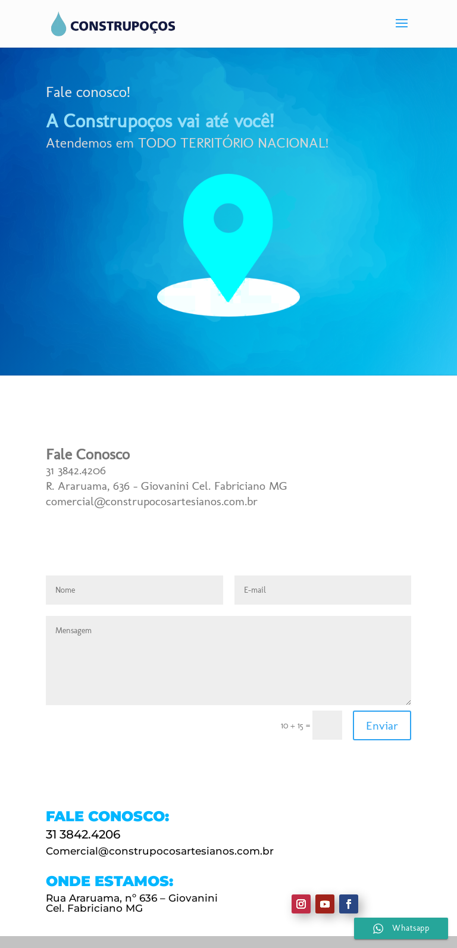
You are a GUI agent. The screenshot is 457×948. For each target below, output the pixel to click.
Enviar (382, 725)
